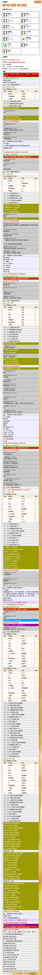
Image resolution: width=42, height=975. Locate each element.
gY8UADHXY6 (11, 21)
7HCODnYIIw (10, 39)
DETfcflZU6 (10, 14)
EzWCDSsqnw (29, 39)
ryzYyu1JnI (10, 45)
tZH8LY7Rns (28, 21)
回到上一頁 (37, 1)
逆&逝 (24, 5)
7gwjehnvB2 (28, 26)
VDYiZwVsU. (28, 14)
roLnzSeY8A (10, 27)
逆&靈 (13, 5)
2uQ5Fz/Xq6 (10, 33)
